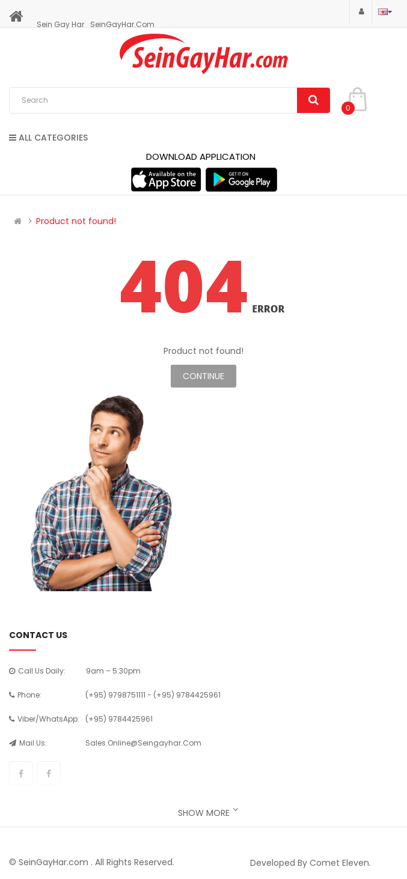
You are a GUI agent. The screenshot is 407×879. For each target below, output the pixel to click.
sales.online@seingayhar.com (143, 743)
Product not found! (76, 221)
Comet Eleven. (340, 863)
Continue (203, 376)
